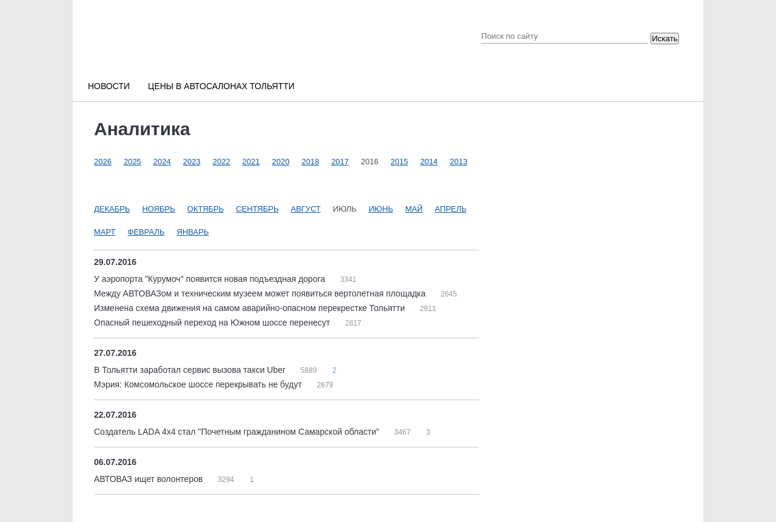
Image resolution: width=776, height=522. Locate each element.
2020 (281, 161)
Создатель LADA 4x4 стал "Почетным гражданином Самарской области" (237, 432)
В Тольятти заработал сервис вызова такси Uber (191, 370)
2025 (132, 161)
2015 (399, 161)
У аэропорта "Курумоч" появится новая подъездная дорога (210, 279)
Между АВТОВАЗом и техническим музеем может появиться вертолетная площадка (261, 293)
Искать (665, 38)
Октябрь (205, 208)
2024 (162, 161)
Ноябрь (158, 208)
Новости (109, 86)
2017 (340, 161)
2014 (429, 161)
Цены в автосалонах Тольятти (221, 86)
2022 (221, 161)
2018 (310, 161)
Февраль (146, 231)
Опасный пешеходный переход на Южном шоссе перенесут (213, 322)
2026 (103, 161)
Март (105, 231)
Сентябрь (257, 208)
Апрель (450, 208)
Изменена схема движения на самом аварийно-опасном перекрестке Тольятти (250, 308)
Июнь (381, 208)
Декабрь (112, 208)
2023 (192, 161)
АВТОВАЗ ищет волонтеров (149, 479)
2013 (458, 161)
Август (306, 208)
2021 (251, 161)
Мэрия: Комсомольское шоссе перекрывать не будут (199, 384)
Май (414, 208)
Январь (193, 231)
